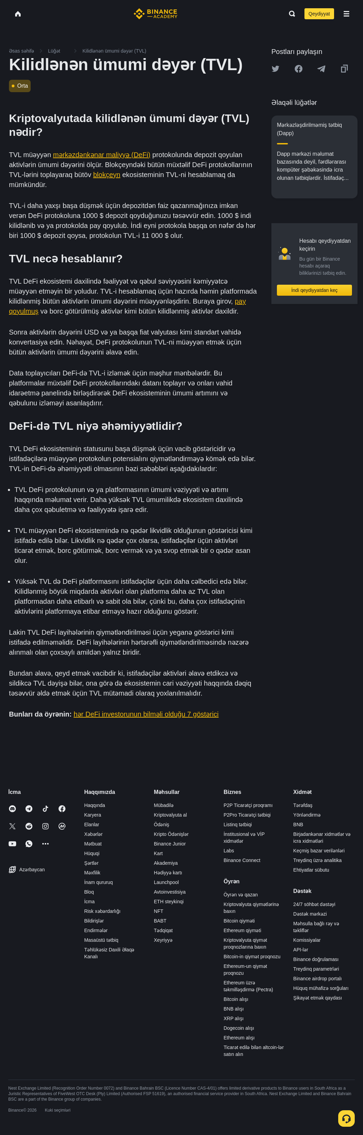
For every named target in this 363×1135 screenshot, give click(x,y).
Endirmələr (95, 930)
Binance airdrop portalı (317, 978)
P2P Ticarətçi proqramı (248, 805)
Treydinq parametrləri (316, 969)
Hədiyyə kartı (168, 872)
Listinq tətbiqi (238, 824)
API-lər (300, 949)
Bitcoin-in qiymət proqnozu (252, 956)
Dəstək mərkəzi (310, 914)
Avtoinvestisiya (170, 892)
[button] (346, 14)
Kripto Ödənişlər (171, 834)
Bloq (89, 892)
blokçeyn (106, 174)
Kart (158, 853)
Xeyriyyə (163, 940)
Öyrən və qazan (241, 894)
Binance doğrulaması (316, 959)
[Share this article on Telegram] (321, 69)
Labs (229, 850)
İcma (89, 901)
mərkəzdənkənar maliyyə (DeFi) (102, 155)
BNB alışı (233, 1009)
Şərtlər (91, 863)
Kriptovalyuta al (170, 815)
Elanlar (91, 824)
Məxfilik (92, 872)
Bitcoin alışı (236, 999)
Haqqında (94, 805)
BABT (160, 921)
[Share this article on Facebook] (298, 69)
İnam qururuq (98, 882)
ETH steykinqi (169, 901)
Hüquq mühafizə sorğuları (321, 988)
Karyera (92, 815)
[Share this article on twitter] (275, 69)
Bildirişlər (94, 921)
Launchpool (166, 882)
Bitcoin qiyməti (239, 921)
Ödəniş (161, 824)
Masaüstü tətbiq (101, 940)
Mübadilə (164, 805)
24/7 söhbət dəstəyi (314, 904)
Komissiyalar (307, 940)
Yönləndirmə (307, 815)
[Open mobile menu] (346, 14)
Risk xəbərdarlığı (102, 911)
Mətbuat (93, 844)
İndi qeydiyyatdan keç (314, 290)
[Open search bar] (290, 14)
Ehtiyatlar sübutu (311, 870)
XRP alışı (233, 1018)
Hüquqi (91, 853)
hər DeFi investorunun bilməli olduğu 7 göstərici (146, 714)
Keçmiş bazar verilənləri (319, 850)
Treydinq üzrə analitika (317, 860)
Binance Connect (242, 860)
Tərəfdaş (303, 805)
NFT (158, 911)
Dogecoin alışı (239, 1028)
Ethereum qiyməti (242, 930)
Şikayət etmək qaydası (317, 998)
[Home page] (155, 13)
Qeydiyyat (319, 14)
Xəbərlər (93, 834)
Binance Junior (170, 844)
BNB (298, 824)
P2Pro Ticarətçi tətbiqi (247, 815)
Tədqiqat (163, 930)
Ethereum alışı (239, 1037)
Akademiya (166, 863)
